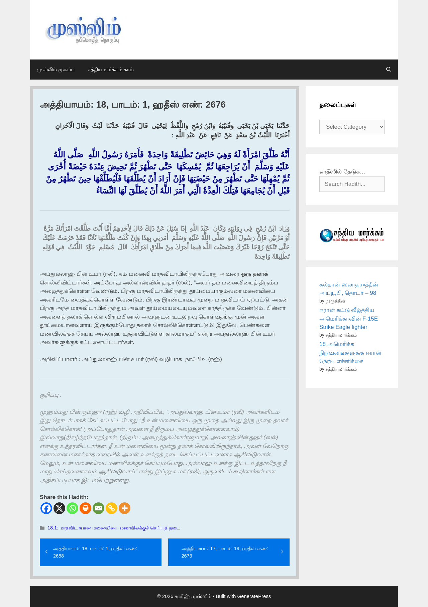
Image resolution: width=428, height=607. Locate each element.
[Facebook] (46, 508)
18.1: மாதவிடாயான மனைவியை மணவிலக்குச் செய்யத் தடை (113, 527)
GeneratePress (254, 596)
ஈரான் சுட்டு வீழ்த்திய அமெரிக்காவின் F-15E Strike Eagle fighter (348, 318)
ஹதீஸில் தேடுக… (342, 171)
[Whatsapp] (72, 508)
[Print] (85, 508)
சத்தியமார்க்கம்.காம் (111, 69)
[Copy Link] (111, 508)
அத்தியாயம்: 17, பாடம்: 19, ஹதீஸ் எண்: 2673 (225, 552)
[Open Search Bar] (389, 69)
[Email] (98, 508)
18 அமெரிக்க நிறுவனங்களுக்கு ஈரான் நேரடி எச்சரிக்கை (350, 352)
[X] (59, 508)
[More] (124, 508)
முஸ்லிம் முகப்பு (56, 69)
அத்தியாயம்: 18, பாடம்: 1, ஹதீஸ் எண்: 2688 (95, 552)
